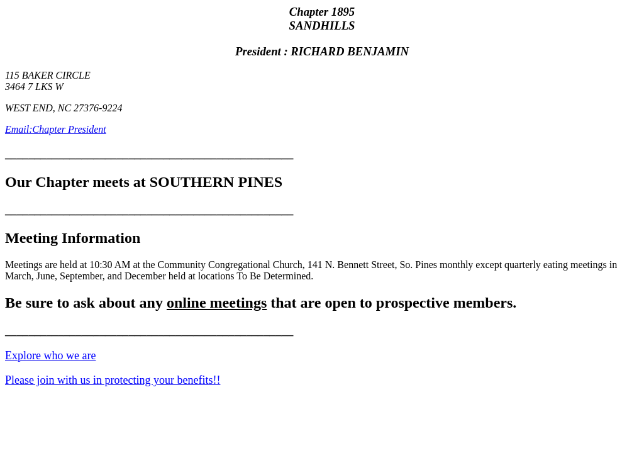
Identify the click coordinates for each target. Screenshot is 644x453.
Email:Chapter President (55, 129)
